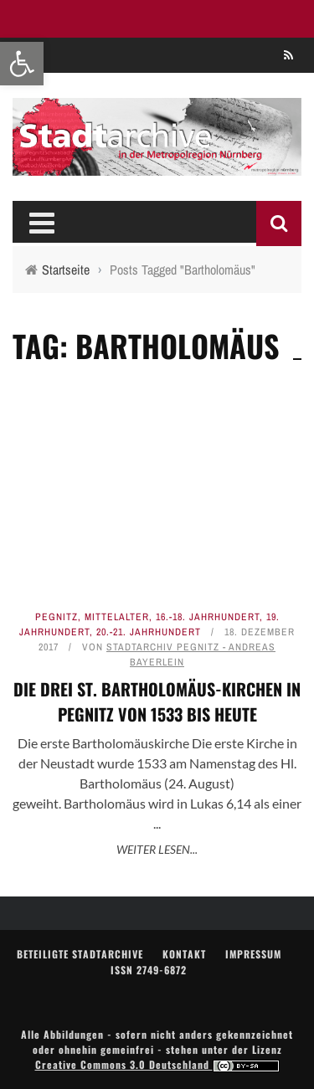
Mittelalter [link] (117, 617)
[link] (22, 63)
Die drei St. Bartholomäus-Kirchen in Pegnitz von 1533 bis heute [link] (157, 701)
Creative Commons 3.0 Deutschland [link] (157, 1064)
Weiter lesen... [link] (157, 849)
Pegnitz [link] (56, 617)
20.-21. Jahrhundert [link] (148, 632)
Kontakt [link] (184, 954)
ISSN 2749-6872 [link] (149, 970)
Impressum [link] (253, 954)
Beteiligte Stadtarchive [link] (80, 954)
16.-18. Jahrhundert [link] (208, 617)
